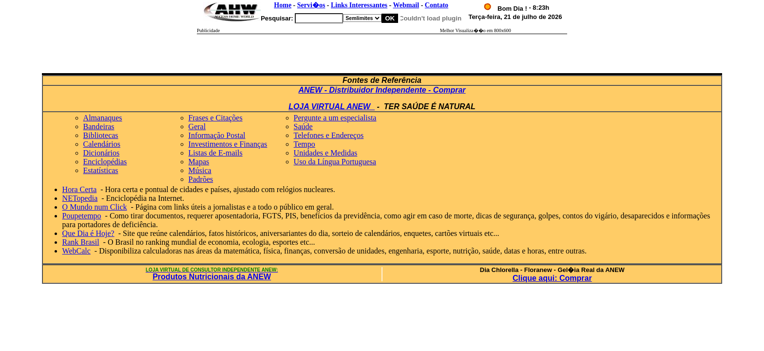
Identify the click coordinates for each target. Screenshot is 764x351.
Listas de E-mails (216, 153)
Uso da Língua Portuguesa (335, 161)
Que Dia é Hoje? (88, 233)
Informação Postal (217, 135)
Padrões (201, 179)
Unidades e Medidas (326, 153)
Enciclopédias (105, 161)
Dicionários (101, 153)
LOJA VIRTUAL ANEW (331, 106)
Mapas (199, 161)
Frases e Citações (216, 118)
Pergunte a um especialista (335, 118)
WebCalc (76, 251)
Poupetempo (81, 216)
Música (200, 170)
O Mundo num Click (94, 207)
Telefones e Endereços (329, 135)
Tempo (304, 144)
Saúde (303, 126)
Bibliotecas (100, 135)
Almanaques (102, 118)
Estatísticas (100, 170)
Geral (197, 126)
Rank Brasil (80, 242)
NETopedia (80, 198)
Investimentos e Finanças (228, 144)
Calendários (101, 144)
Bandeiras (99, 126)
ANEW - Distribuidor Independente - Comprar (381, 90)
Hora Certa (79, 189)
